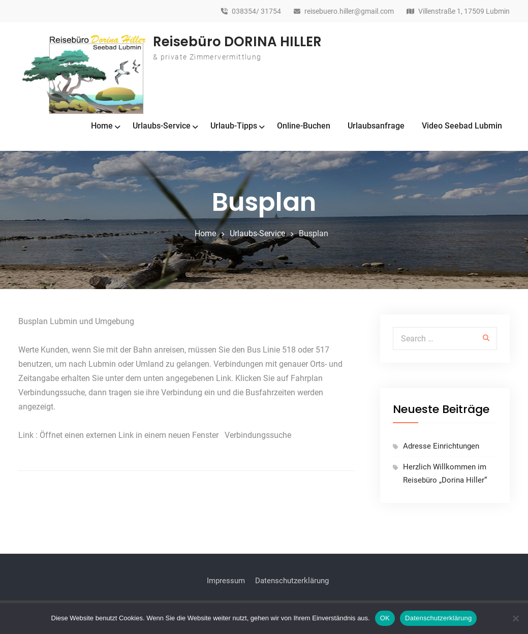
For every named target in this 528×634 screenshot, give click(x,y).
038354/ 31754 (256, 11)
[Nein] (515, 618)
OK (385, 618)
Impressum (226, 580)
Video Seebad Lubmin (462, 126)
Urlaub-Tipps (233, 126)
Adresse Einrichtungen (441, 446)
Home (102, 126)
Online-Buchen (303, 126)
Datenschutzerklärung (292, 580)
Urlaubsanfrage (376, 126)
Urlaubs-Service (162, 126)
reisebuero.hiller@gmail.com (349, 11)
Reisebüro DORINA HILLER (237, 42)
